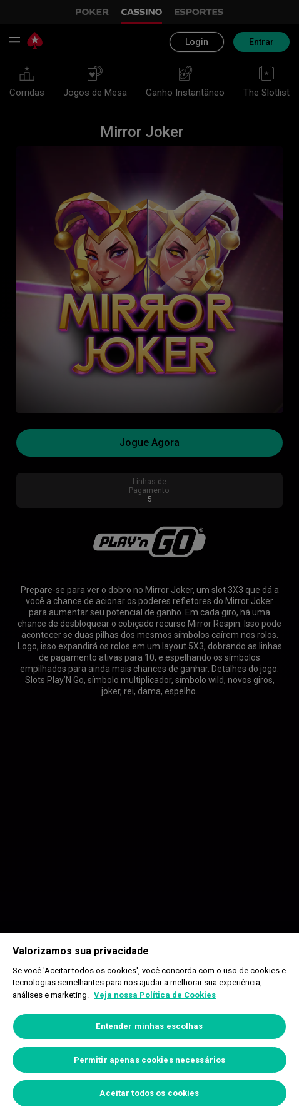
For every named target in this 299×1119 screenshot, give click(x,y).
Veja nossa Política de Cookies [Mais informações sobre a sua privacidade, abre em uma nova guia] (155, 995)
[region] (149, 1026)
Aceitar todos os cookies (149, 1093)
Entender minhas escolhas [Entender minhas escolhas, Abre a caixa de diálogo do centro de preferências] (149, 1026)
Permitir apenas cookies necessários (150, 1060)
